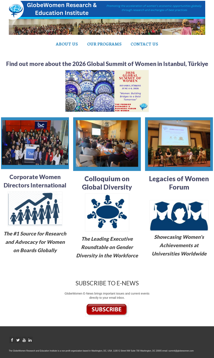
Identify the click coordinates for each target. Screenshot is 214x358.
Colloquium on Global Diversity (107, 183)
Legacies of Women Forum (179, 183)
